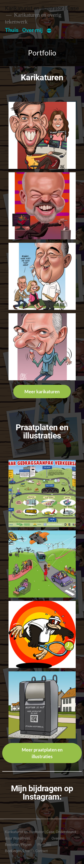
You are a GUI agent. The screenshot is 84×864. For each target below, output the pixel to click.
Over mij (32, 30)
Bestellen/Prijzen (18, 845)
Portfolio (44, 845)
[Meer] (49, 31)
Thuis (12, 30)
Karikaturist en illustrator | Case (42, 8)
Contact (41, 851)
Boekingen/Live (17, 851)
